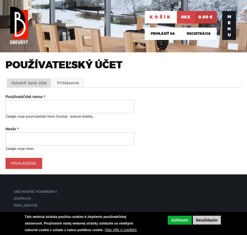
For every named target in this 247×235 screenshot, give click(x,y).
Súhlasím (179, 220)
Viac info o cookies (120, 230)
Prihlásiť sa (163, 33)
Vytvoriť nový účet (29, 83)
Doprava (22, 198)
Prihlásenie (70, 82)
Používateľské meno (25, 96)
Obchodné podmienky (35, 192)
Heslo (12, 129)
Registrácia (199, 33)
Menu (229, 26)
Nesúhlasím (207, 220)
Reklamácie (26, 205)
